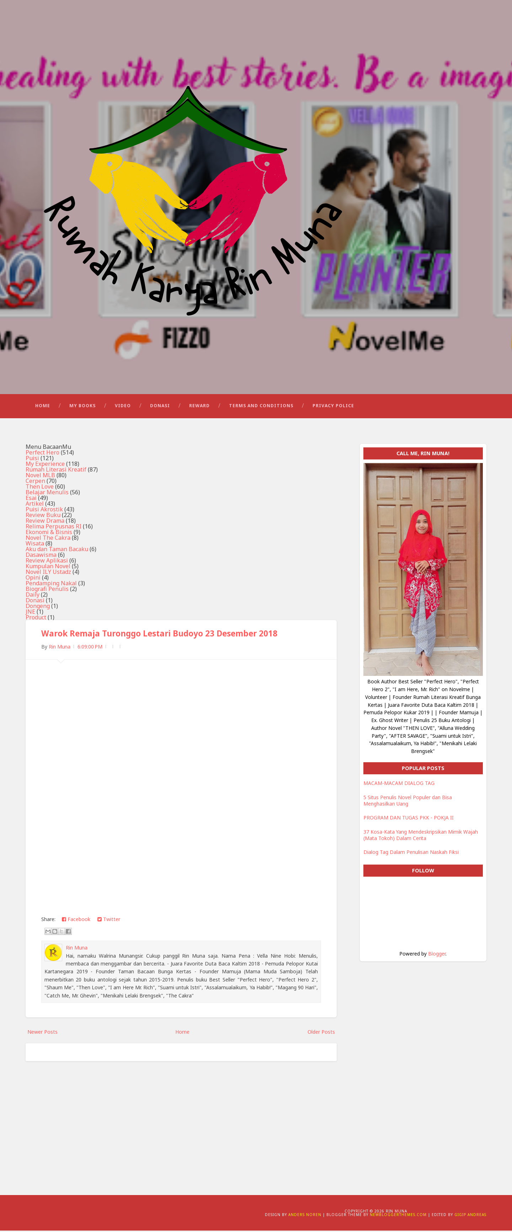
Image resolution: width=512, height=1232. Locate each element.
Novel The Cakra (48, 539)
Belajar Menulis (47, 493)
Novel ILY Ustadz (48, 573)
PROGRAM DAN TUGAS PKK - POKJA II (408, 819)
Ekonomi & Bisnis (49, 533)
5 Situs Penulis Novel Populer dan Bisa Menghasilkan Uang (407, 801)
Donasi (160, 407)
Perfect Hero (42, 454)
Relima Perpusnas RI (53, 528)
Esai (31, 499)
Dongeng (38, 607)
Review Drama (45, 522)
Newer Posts (42, 1033)
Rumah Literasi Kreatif (56, 471)
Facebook (76, 920)
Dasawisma (41, 556)
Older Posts (321, 1033)
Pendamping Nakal (51, 584)
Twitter (108, 920)
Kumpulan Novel (48, 567)
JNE (30, 613)
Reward (199, 407)
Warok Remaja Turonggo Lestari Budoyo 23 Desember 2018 (159, 634)
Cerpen (35, 482)
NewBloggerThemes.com (398, 1216)
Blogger (437, 955)
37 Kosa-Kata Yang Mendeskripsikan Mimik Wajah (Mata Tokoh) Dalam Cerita (420, 836)
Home (42, 407)
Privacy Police (333, 407)
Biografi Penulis (47, 590)
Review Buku (43, 516)
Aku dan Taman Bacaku (57, 550)
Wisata (35, 545)
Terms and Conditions (261, 407)
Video (123, 407)
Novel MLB (40, 476)
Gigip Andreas (470, 1216)
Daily (32, 596)
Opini (33, 579)
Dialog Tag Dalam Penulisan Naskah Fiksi (411, 853)
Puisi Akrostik (44, 511)
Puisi (32, 459)
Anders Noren (304, 1216)
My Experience (45, 465)
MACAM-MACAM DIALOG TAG (398, 784)
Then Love (40, 488)
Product (36, 619)
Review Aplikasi (47, 562)
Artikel (35, 505)
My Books (82, 407)
